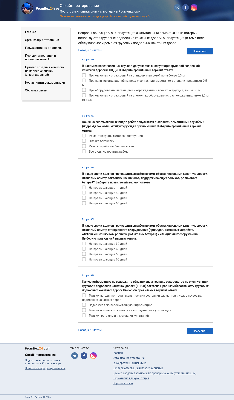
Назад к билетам (90, 50)
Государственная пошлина (43, 48)
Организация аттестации (42, 40)
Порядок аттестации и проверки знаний (40, 57)
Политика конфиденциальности (45, 368)
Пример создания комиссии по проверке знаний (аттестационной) (44, 70)
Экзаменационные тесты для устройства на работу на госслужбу (105, 16)
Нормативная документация (45, 82)
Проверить (200, 51)
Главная (30, 32)
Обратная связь (36, 90)
